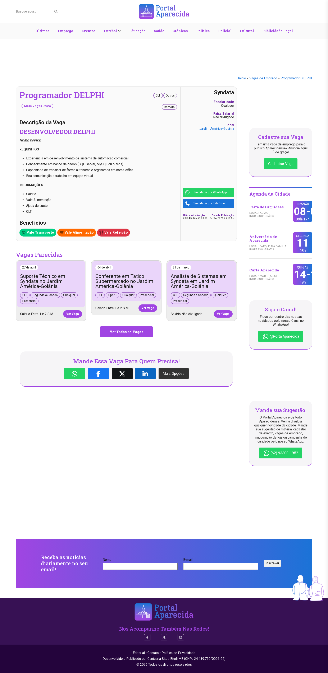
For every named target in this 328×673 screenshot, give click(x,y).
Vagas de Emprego (263, 78)
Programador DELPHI (296, 78)
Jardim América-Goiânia (216, 129)
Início (242, 78)
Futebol (110, 31)
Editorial (139, 653)
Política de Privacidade (178, 653)
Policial (225, 31)
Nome (140, 563)
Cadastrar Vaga (280, 164)
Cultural (247, 31)
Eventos (89, 31)
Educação (137, 31)
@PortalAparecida (281, 336)
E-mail (220, 563)
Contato (153, 653)
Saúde (159, 31)
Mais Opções (173, 373)
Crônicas (180, 31)
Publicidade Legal (277, 31)
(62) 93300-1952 (280, 453)
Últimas (42, 31)
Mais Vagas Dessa (37, 106)
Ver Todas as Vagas (126, 332)
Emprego (65, 31)
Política (203, 31)
